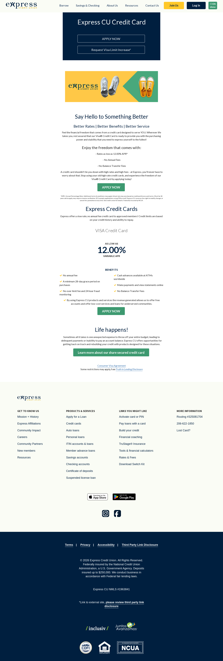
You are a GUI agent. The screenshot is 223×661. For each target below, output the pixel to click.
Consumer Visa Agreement (111, 365)
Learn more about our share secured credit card (111, 352)
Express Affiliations (29, 423)
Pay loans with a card (132, 423)
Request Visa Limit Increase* (111, 50)
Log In (196, 5)
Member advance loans (80, 450)
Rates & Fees (127, 457)
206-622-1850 (185, 423)
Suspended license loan (81, 477)
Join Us (173, 5)
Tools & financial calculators (136, 450)
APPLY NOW (111, 39)
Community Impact (29, 430)
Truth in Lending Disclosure (129, 369)
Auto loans (72, 430)
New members (26, 450)
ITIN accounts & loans (79, 443)
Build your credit (129, 430)
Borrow (64, 5)
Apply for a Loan (76, 416)
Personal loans (75, 437)
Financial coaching (130, 437)
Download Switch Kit (131, 464)
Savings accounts (77, 457)
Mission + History (28, 416)
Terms (69, 544)
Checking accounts (78, 464)
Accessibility (106, 544)
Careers (22, 437)
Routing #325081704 (190, 416)
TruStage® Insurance (132, 443)
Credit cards (73, 423)
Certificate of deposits (79, 471)
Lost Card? (183, 430)
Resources (131, 5)
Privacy (85, 544)
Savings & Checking (87, 5)
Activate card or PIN (131, 416)
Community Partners (30, 443)
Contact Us (152, 5)
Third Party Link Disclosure (140, 544)
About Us (112, 5)
